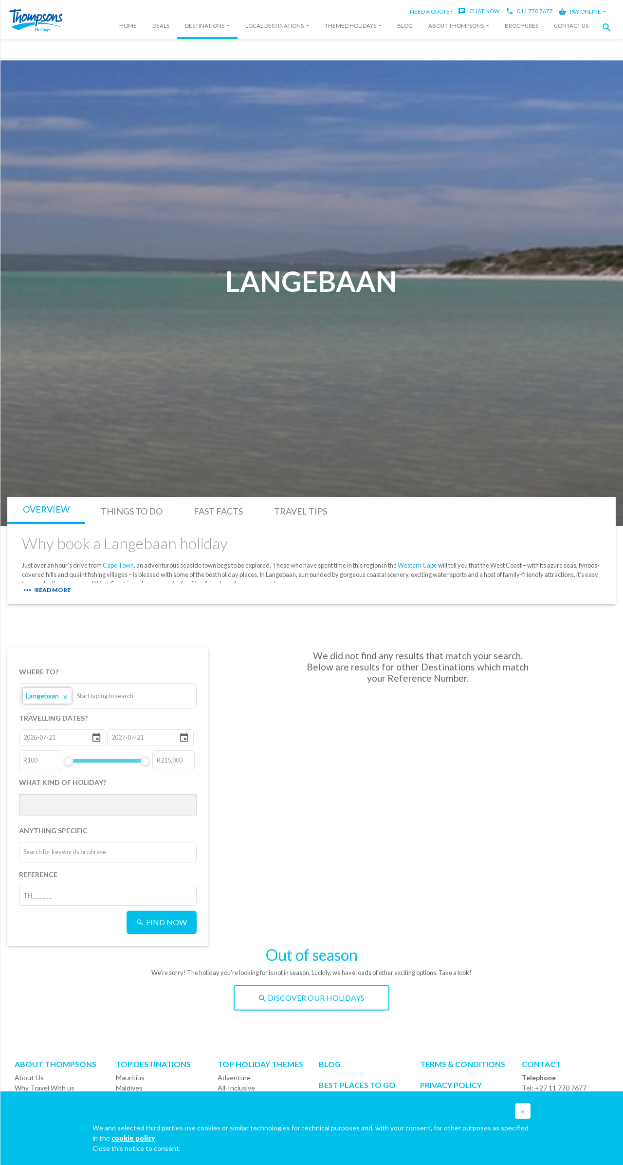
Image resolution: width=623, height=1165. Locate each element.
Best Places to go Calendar (357, 1089)
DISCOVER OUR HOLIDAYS (311, 997)
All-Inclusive (236, 1088)
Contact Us (571, 25)
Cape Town (118, 565)
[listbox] (108, 695)
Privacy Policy (451, 1084)
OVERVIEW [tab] (46, 509)
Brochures (521, 25)
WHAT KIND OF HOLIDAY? (62, 782)
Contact (541, 1064)
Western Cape (417, 565)
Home (128, 25)
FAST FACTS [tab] (218, 511)
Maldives (129, 1088)
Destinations (205, 25)
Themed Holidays (351, 25)
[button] (609, 27)
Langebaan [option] (47, 696)
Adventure (234, 1077)
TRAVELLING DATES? (53, 718)
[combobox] (113, 696)
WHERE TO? (38, 672)
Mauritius (130, 1077)
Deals (160, 25)
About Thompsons (456, 25)
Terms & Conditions (462, 1064)
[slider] (68, 761)
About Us (29, 1077)
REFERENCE (38, 874)
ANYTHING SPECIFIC (53, 830)
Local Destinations (275, 25)
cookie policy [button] (133, 1138)
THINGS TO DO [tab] (132, 511)
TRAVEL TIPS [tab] (300, 511)
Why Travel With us (44, 1088)
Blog (405, 25)
